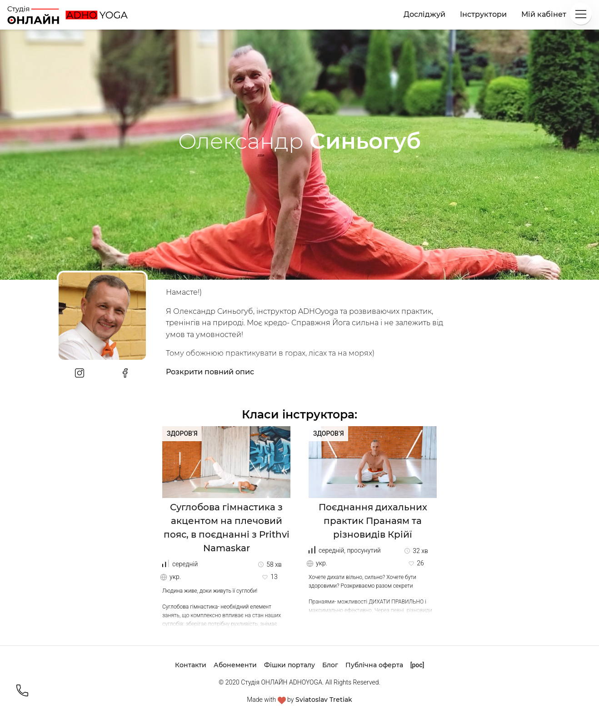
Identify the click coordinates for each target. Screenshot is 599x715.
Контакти (190, 665)
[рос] (417, 665)
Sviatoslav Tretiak (323, 699)
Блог (330, 665)
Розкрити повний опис (210, 372)
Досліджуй (424, 14)
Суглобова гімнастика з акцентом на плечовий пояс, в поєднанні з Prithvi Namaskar (227, 528)
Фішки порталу (289, 665)
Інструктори (483, 14)
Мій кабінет (543, 14)
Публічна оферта (374, 665)
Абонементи (235, 665)
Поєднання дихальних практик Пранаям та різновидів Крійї (373, 521)
